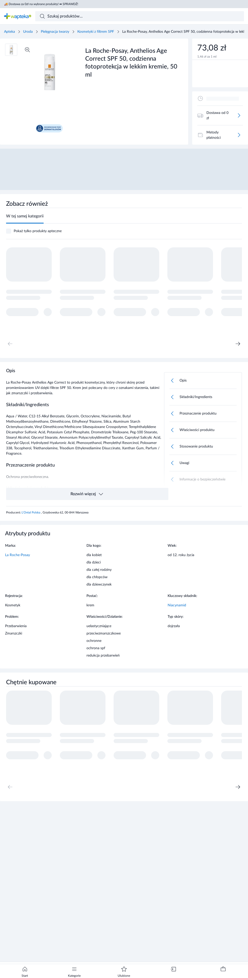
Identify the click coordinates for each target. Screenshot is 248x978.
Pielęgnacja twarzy (55, 31)
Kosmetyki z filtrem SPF (95, 31)
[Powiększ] (27, 50)
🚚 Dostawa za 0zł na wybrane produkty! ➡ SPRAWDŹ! (41, 4)
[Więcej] (239, 115)
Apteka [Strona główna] (9, 31)
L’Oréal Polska (31, 512)
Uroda (28, 31)
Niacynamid (177, 605)
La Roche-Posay (17, 555)
